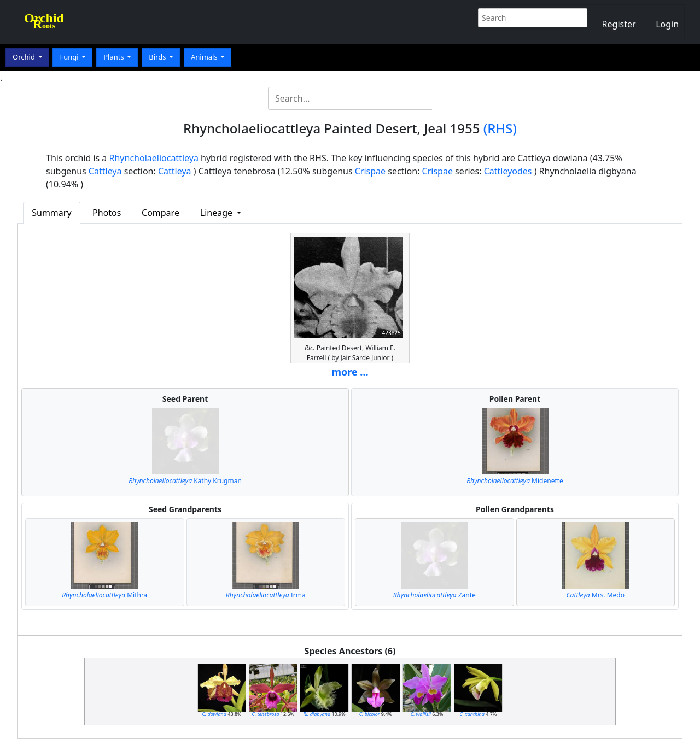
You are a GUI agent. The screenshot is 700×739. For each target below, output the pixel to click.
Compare (160, 213)
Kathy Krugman (185, 480)
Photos (106, 213)
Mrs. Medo (596, 595)
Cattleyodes (508, 171)
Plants (114, 57)
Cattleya (105, 171)
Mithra (104, 595)
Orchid (25, 57)
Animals (205, 57)
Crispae (370, 171)
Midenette (514, 480)
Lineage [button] (217, 213)
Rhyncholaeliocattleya (154, 158)
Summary (51, 213)
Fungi (70, 57)
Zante (434, 595)
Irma (266, 595)
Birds (158, 57)
